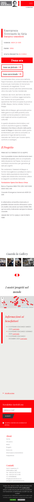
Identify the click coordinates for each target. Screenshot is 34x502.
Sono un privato (10, 67)
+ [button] (2, 298)
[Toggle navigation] (31, 3)
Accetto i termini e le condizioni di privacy (15, 424)
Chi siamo (9, 442)
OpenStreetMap (25, 307)
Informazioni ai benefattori (14, 453)
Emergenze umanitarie (14, 36)
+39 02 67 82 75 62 (14, 472)
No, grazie (21, 500)
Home (8, 439)
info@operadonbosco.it (13, 479)
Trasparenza (10, 455)
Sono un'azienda (10, 74)
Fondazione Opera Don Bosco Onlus (14, 183)
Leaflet (18, 307)
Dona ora (9, 450)
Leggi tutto (16, 329)
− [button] (2, 301)
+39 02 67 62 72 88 (15, 474)
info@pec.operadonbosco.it (15, 481)
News (8, 444)
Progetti (8, 447)
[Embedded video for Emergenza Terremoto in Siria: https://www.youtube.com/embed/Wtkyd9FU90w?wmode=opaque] (17, 233)
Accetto (13, 500)
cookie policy (26, 488)
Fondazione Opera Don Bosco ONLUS (10, 3)
